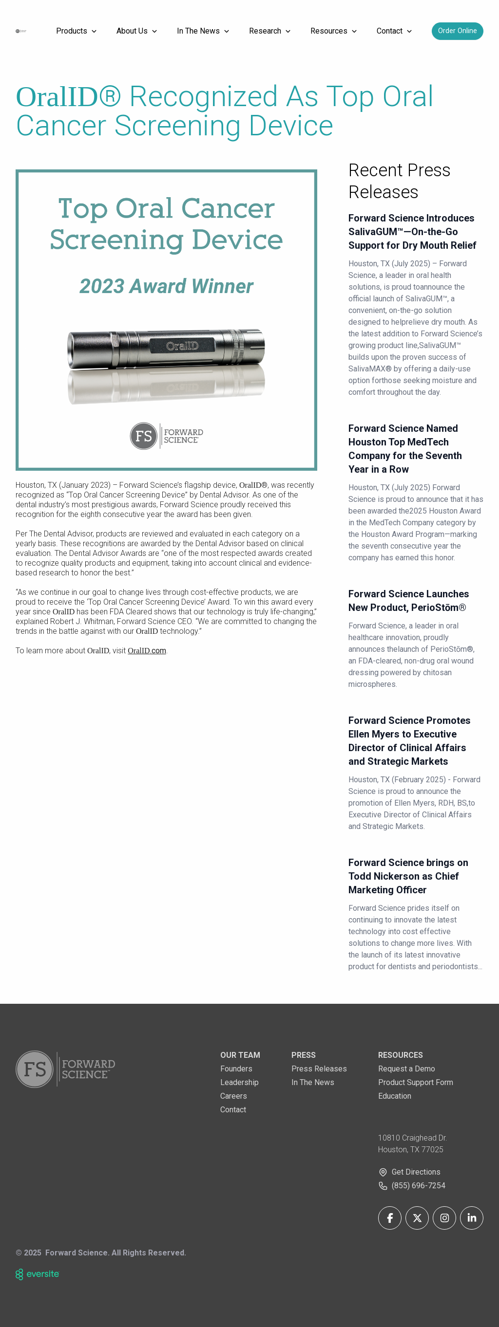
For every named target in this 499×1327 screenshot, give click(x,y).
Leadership (239, 1082)
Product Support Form (415, 1082)
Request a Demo (406, 1068)
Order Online (457, 31)
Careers (233, 1096)
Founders (236, 1068)
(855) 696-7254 (418, 1185)
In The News (312, 1082)
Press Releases (319, 1068)
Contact (233, 1109)
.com (147, 650)
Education (394, 1096)
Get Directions (416, 1172)
